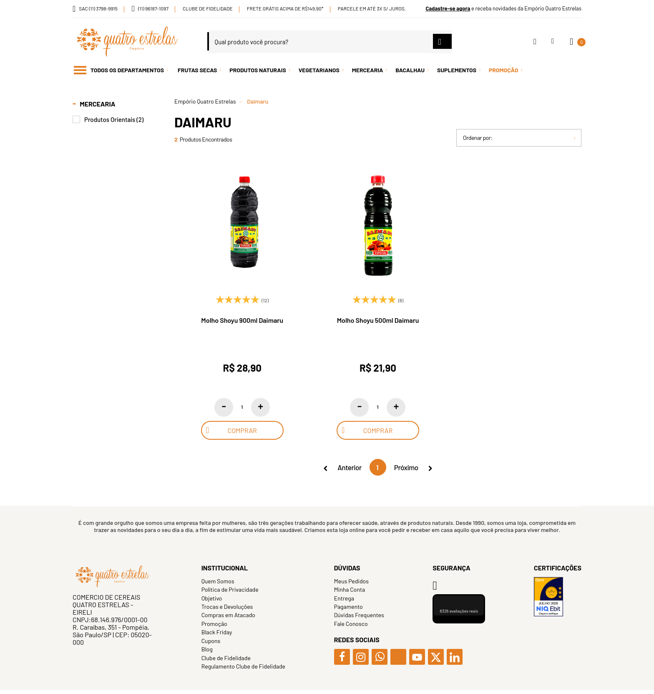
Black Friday (216, 632)
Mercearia (367, 69)
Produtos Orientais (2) (113, 120)
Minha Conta (349, 589)
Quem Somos (217, 581)
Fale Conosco (351, 623)
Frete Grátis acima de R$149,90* (285, 8)
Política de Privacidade (230, 589)
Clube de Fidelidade (208, 8)
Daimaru (257, 101)
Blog (207, 649)
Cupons (211, 640)
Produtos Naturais (257, 69)
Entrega (344, 598)
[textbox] (330, 41)
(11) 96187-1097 (153, 8)
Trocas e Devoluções (227, 606)
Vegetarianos (319, 69)
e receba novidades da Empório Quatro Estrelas (503, 8)
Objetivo (211, 598)
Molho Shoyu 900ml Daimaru (242, 320)
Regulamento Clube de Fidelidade (243, 666)
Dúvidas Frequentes (359, 614)
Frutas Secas (197, 69)
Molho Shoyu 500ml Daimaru (378, 320)
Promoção (503, 69)
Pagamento (348, 606)
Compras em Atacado (228, 614)
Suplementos (456, 69)
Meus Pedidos (351, 581)
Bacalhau (410, 69)
